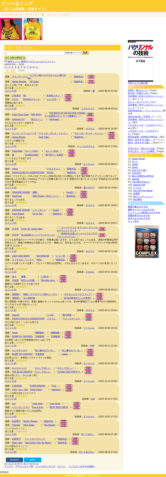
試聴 (91, 76)
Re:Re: (50, 172)
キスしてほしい (42, 368)
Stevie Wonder (19, 81)
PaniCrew (17, 196)
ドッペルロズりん (86, 146)
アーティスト (34, 14)
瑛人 (14, 276)
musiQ (69, 192)
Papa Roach (18, 214)
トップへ (8, 466)
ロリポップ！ (94, 475)
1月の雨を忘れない (141, 182)
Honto (135, 167)
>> (37, 67)
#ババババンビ (19, 368)
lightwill (80, 475)
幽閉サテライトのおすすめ (141, 209)
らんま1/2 (51, 99)
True (54, 386)
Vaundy (15, 315)
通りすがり (89, 187)
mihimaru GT (18, 119)
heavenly (56, 389)
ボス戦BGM (29, 298)
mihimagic (54, 119)
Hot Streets (49, 425)
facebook (14, 460)
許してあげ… (88, 434)
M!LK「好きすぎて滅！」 (140, 140)
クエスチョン (53, 169)
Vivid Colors (36, 389)
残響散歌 (39, 333)
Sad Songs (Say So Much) (38, 443)
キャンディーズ (19, 76)
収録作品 (78, 76)
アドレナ (137, 188)
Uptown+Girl (139, 185)
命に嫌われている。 (45, 350)
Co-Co (15, 99)
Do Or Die (37, 214)
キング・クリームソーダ (24, 133)
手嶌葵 (15, 280)
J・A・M (60, 256)
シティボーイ (39, 210)
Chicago (16, 425)
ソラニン (51, 319)
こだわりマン (88, 108)
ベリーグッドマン (21, 407)
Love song (37, 403)
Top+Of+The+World (142, 190)
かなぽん (90, 272)
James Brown (18, 137)
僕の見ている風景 (54, 155)
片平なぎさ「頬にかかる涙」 (142, 148)
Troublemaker (32, 155)
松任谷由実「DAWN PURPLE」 (144, 137)
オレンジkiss (31, 151)
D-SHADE (17, 386)
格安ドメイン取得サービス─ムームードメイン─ (32, 61)
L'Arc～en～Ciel (20, 389)
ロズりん (90, 128)
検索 (85, 52)
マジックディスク (71, 319)
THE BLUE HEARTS (22, 372)
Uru (14, 403)
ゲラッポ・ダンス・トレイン (53, 133)
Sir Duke (34, 81)
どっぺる (12, 14)
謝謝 (35, 192)
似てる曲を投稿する (15, 57)
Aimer (15, 333)
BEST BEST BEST (59, 407)
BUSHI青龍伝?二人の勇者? (77, 298)
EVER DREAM (37, 386)
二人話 (50, 315)
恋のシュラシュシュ (143, 196)
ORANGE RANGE (21, 192)
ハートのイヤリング (35, 439)
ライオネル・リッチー (23, 260)
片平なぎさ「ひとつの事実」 (142, 151)
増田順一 (16, 294)
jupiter (65, 354)
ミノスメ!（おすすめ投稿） (82, 466)
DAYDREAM (43, 256)
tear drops (36, 114)
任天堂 (15, 229)
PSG (92, 346)
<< (5, 67)
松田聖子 (16, 421)
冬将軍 (136, 193)
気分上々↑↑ (36, 119)
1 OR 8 (44, 276)
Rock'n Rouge (30, 421)
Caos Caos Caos (20, 114)
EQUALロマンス (31, 99)
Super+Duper (138, 159)
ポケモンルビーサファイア (77, 294)
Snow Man (17, 151)
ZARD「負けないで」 (138, 90)
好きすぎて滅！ (139, 170)
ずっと (135, 161)
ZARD (135, 164)
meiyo (15, 169)
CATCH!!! (136, 173)
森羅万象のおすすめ (138, 207)
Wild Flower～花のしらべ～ (46, 196)
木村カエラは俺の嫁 (138, 83)
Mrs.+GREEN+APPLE (143, 176)
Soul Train (44, 137)
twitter (33, 460)
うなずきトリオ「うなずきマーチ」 (145, 125)
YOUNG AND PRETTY (68, 372)
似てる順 (10, 70)
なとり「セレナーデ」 (139, 102)
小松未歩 (16, 95)
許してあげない (87, 452)
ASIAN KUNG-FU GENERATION (28, 172)
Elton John (17, 443)
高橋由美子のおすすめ (139, 215)
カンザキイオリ (19, 350)
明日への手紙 (27, 280)
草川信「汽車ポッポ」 (139, 93)
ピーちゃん (89, 164)
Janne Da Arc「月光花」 (140, 116)
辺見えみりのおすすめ (139, 218)
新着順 (21, 70)
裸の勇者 (67, 315)
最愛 (23, 276)
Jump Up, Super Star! (31, 229)
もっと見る (133, 221)
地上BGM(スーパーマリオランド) (37, 235)
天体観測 (39, 336)
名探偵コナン (53, 95)
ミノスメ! (64, 14)
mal (93, 399)
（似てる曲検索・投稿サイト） (24, 9)
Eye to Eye (37, 407)
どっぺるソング (17, 3)
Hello (39, 260)
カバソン (51, 14)
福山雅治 (137, 199)
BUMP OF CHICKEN (22, 336)
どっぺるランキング (45, 466)
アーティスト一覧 (24, 466)
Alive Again (28, 425)
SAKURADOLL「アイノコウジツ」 (145, 110)
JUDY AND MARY (21, 256)
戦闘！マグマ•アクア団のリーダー (40, 294)
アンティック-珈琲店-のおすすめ (144, 212)
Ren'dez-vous (48, 280)
